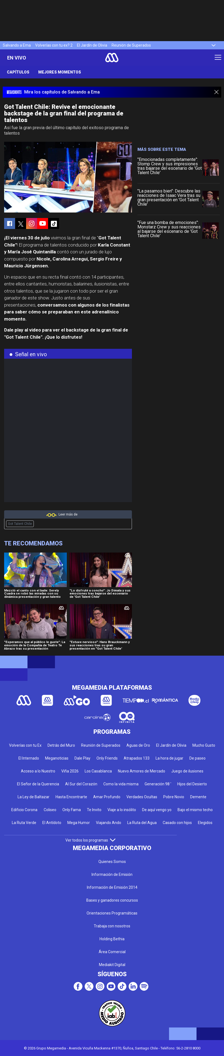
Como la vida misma (121, 784)
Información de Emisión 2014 (112, 887)
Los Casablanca (98, 771)
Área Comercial (112, 952)
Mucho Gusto (203, 745)
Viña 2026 (70, 771)
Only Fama (71, 810)
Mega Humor (78, 822)
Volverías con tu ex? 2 (54, 45)
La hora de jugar (169, 758)
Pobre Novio (173, 797)
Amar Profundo (106, 797)
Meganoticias (56, 758)
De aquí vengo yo (157, 810)
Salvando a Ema (17, 45)
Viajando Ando (108, 822)
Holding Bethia (112, 939)
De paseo (197, 758)
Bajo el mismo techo (195, 810)
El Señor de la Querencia (38, 784)
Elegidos (205, 822)
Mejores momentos (59, 72)
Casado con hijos (177, 822)
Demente (198, 797)
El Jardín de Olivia (92, 45)
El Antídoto (51, 822)
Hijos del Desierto (192, 784)
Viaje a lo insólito (121, 810)
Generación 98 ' (158, 784)
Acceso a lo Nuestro (38, 771)
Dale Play (82, 758)
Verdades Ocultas (141, 797)
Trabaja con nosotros (112, 926)
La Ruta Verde (24, 822)
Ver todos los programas (90, 840)
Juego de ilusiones (187, 771)
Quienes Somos (112, 861)
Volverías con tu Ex (25, 745)
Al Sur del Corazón (81, 784)
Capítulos (18, 72)
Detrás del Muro (61, 745)
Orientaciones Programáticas (112, 913)
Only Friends (107, 758)
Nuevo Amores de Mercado (141, 771)
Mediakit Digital (112, 964)
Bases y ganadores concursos (112, 900)
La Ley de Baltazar (33, 797)
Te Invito (94, 810)
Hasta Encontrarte (71, 797)
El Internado (28, 758)
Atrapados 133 (137, 758)
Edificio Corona (24, 810)
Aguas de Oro (138, 745)
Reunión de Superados (131, 45)
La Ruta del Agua (142, 822)
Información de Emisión (112, 874)
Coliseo (50, 810)
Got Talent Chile (20, 524)
